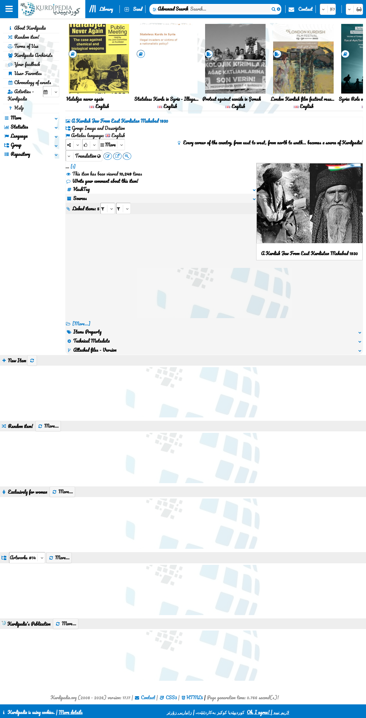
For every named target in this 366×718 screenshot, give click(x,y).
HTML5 (194, 697)
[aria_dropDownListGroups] (27, 557)
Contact (305, 9)
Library (106, 9)
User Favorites (25, 73)
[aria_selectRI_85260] (108, 208)
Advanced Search (173, 8)
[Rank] (90, 144)
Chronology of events (29, 82)
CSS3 (171, 697)
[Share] (73, 144)
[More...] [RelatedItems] (81, 323)
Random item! (23, 37)
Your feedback (24, 64)
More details (71, 712)
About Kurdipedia (27, 27)
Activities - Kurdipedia (21, 95)
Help (16, 107)
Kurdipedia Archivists (30, 55)
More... (48, 426)
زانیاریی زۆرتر (179, 712)
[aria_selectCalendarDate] (51, 91)
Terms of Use (23, 46)
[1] (73, 166)
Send (137, 9)
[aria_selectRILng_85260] (123, 208)
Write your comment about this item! (102, 181)
